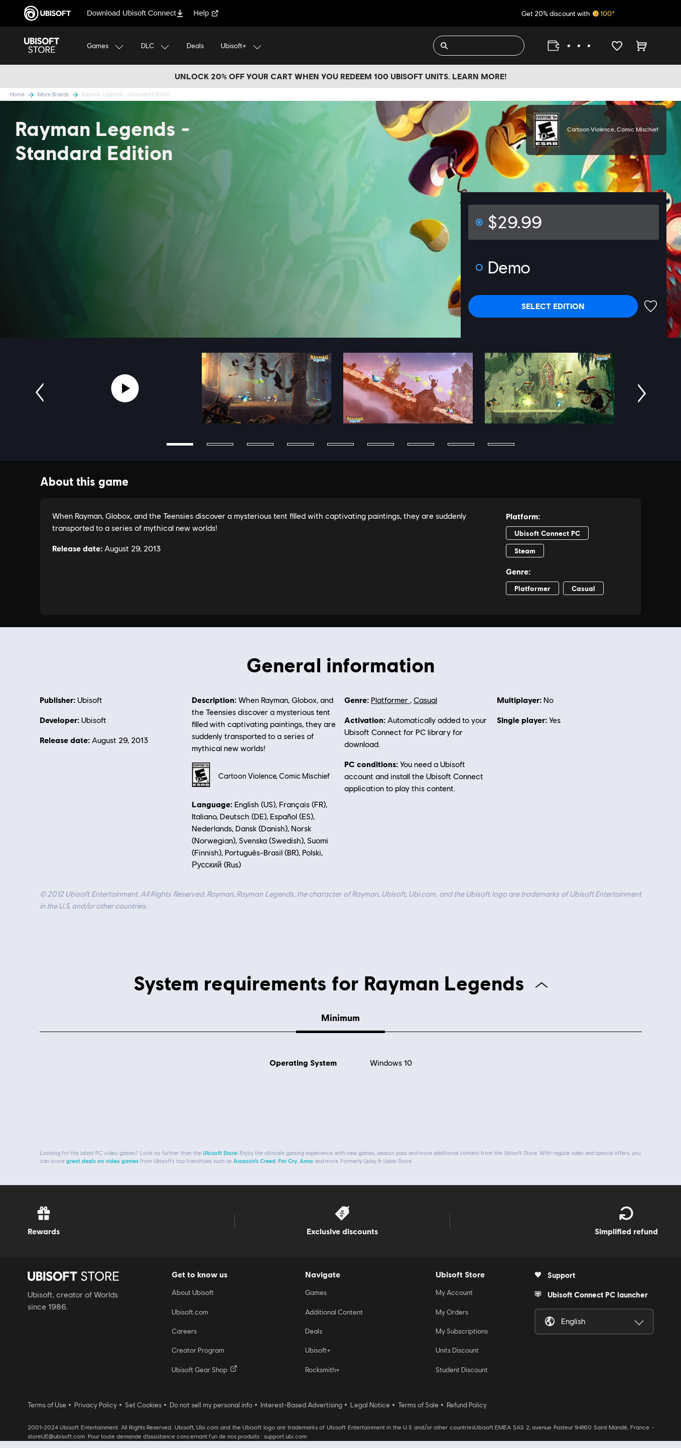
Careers (184, 1339)
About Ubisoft (193, 1300)
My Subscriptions (462, 1339)
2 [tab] (220, 444)
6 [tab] (380, 444)
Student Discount (462, 1377)
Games (316, 1300)
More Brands (60, 94)
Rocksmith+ (322, 1377)
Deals (313, 1339)
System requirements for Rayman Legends (340, 982)
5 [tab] (340, 444)
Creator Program (198, 1358)
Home (24, 94)
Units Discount (457, 1358)
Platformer (390, 700)
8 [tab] (461, 444)
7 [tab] (420, 444)
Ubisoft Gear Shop (204, 1376)
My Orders (452, 1319)
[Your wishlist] (617, 46)
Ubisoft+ (318, 1358)
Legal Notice (370, 1412)
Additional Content (334, 1319)
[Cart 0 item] (641, 46)
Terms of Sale (418, 1412)
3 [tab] (260, 444)
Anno (306, 1168)
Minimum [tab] (340, 1017)
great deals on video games (102, 1168)
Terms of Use (47, 1412)
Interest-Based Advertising (301, 1412)
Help (206, 13)
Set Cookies (143, 1412)
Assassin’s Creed (254, 1168)
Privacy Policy (95, 1412)
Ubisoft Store (220, 1160)
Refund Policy (467, 1412)
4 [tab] (300, 444)
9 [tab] (501, 444)
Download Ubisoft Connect (135, 13)
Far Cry (287, 1168)
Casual (425, 700)
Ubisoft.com (190, 1319)
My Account (454, 1300)
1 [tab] (180, 444)
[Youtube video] (125, 388)
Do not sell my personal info (211, 1412)
